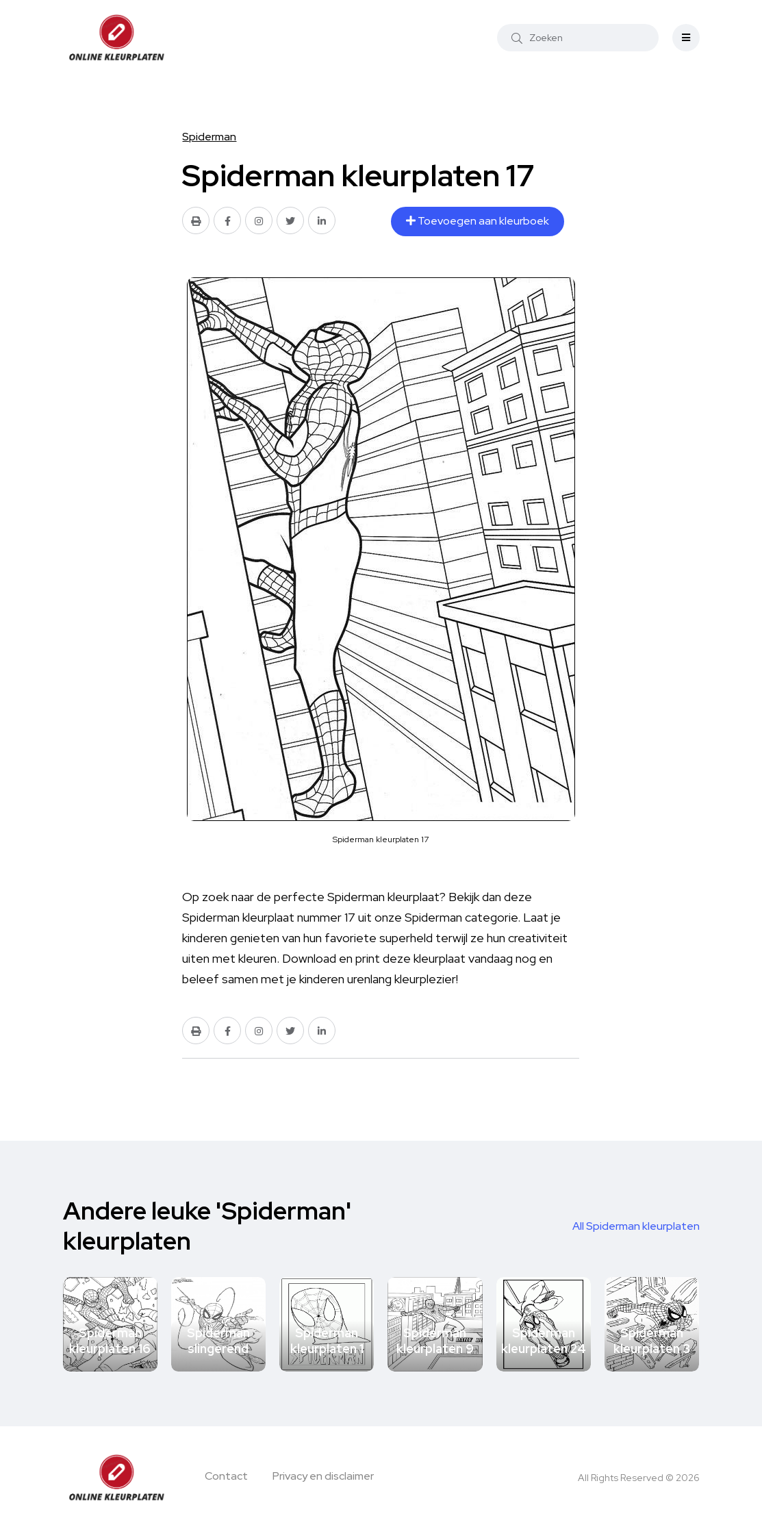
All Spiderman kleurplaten (636, 1226)
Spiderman (209, 136)
